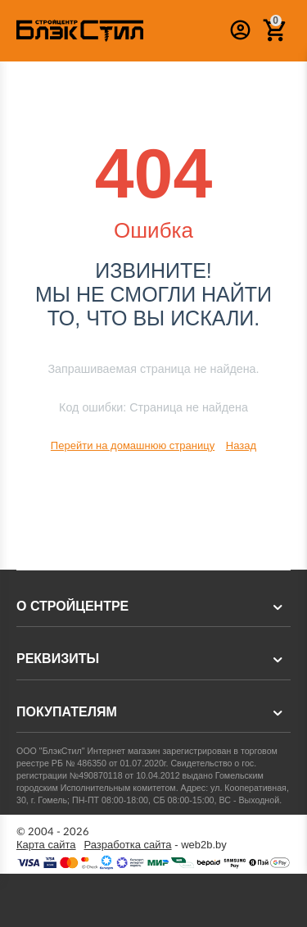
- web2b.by (155, 845)
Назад (241, 445)
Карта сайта (46, 845)
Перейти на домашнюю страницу (132, 445)
